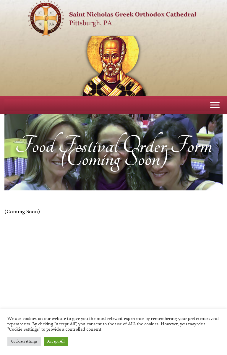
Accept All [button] (56, 341)
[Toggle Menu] (215, 105)
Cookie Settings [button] (24, 341)
